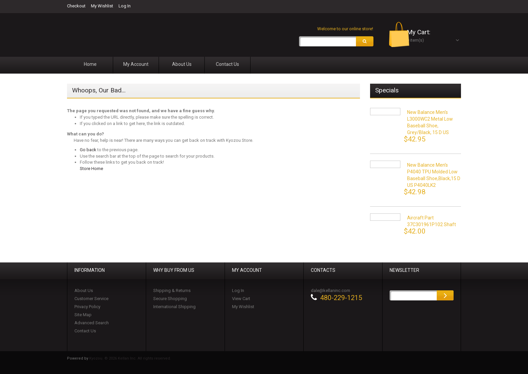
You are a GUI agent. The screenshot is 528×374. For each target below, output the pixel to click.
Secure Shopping (170, 299)
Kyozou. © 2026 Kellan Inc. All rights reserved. (130, 359)
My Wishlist (102, 5)
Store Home (91, 169)
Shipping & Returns (172, 291)
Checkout (76, 5)
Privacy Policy (87, 307)
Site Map (83, 315)
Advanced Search (91, 323)
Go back (88, 150)
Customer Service (91, 299)
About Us (83, 291)
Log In (125, 5)
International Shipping (174, 307)
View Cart (241, 299)
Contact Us (85, 331)
